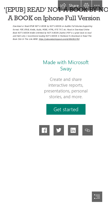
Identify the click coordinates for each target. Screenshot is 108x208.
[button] (69, 5)
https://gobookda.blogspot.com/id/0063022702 (59, 39)
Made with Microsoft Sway (66, 65)
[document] (54, 104)
